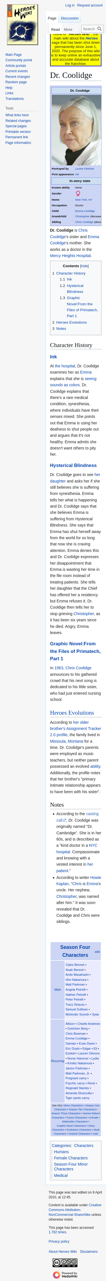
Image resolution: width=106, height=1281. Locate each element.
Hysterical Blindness (73, 465)
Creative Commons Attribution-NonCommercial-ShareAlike (75, 1210)
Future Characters (76, 1117)
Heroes (92, 38)
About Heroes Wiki (63, 1252)
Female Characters (71, 1158)
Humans (61, 1152)
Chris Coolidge (84, 221)
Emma (86, 372)
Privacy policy (59, 1241)
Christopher (82, 216)
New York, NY (83, 199)
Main (57, 989)
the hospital (65, 366)
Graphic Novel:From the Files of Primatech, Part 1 (75, 651)
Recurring (57, 1061)
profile (62, 734)
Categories (61, 1145)
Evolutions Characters (79, 1129)
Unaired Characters (79, 1133)
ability (95, 766)
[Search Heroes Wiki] (92, 29)
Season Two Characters (82, 1109)
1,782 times (57, 1232)
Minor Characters (73, 1105)
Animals (93, 1117)
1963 (59, 668)
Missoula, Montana (66, 741)
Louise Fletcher (84, 168)
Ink (77, 174)
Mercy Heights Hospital (70, 255)
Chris (77, 883)
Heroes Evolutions (72, 712)
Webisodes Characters (75, 1121)
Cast (95, 1133)
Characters (83, 1145)
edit (97, 951)
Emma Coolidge (85, 210)
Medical (61, 1175)
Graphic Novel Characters (71, 1125)
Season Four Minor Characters (71, 1167)
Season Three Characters (66, 1113)
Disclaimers (89, 1252)
